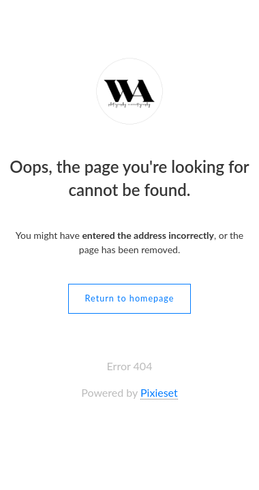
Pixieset (159, 392)
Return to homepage (129, 298)
